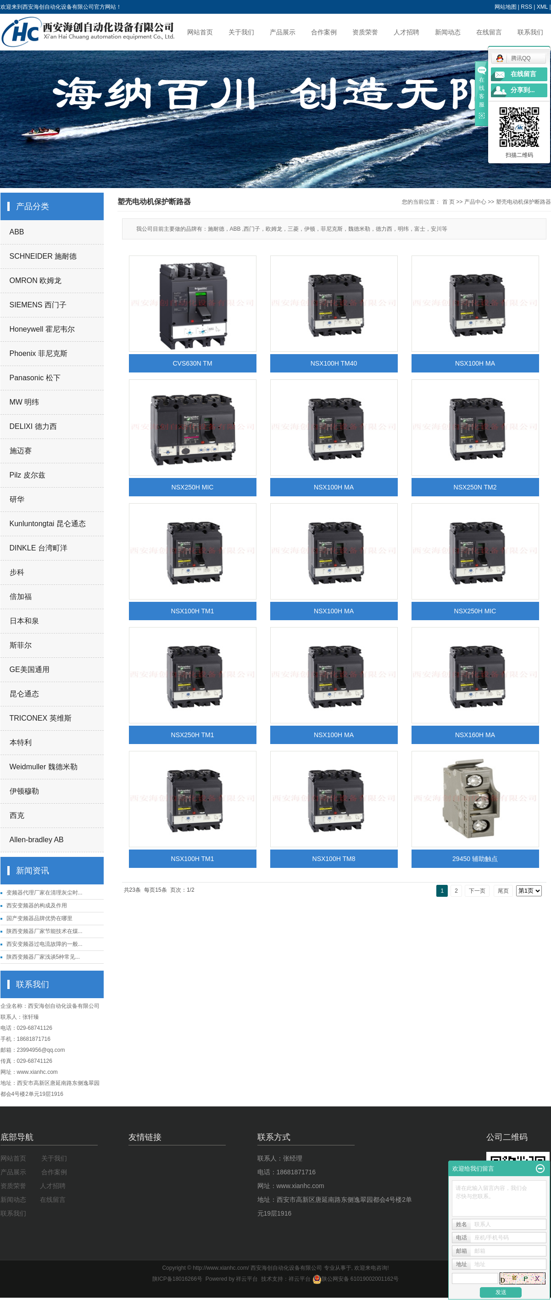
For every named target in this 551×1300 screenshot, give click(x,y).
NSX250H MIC (193, 487)
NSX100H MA (475, 363)
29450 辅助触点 (475, 858)
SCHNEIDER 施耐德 (43, 256)
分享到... (523, 90)
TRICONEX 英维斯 (41, 718)
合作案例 (324, 32)
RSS (526, 7)
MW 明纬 (24, 402)
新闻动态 (448, 32)
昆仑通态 (24, 694)
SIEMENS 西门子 (38, 305)
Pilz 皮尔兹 (27, 475)
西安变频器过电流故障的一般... (44, 944)
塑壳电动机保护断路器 (523, 202)
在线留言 (489, 32)
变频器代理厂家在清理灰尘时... (44, 892)
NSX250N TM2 (475, 487)
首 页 (448, 202)
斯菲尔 (21, 645)
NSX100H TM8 (334, 858)
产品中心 (475, 202)
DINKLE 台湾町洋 (38, 548)
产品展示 (282, 32)
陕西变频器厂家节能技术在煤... (44, 931)
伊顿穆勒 (24, 791)
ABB (17, 232)
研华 (17, 499)
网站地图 (506, 7)
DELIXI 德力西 (33, 426)
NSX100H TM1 (192, 611)
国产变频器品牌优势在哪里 (39, 918)
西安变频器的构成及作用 (36, 905)
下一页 (477, 891)
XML (542, 7)
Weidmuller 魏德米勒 (44, 767)
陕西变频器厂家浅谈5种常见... (43, 957)
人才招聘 (406, 32)
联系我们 (530, 32)
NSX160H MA (475, 735)
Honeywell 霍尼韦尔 (42, 329)
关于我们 (241, 32)
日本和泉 (24, 621)
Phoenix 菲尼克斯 (38, 353)
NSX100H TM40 (334, 363)
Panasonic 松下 (35, 378)
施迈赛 (21, 451)
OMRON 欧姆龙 (36, 280)
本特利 (21, 742)
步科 (17, 572)
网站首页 (200, 32)
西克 (17, 815)
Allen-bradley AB (37, 840)
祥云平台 (247, 1279)
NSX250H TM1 (192, 735)
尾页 (503, 891)
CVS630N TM (192, 363)
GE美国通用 (30, 669)
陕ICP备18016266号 (177, 1279)
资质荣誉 (365, 32)
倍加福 (21, 596)
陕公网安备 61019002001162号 (355, 1279)
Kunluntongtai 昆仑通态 (48, 524)
